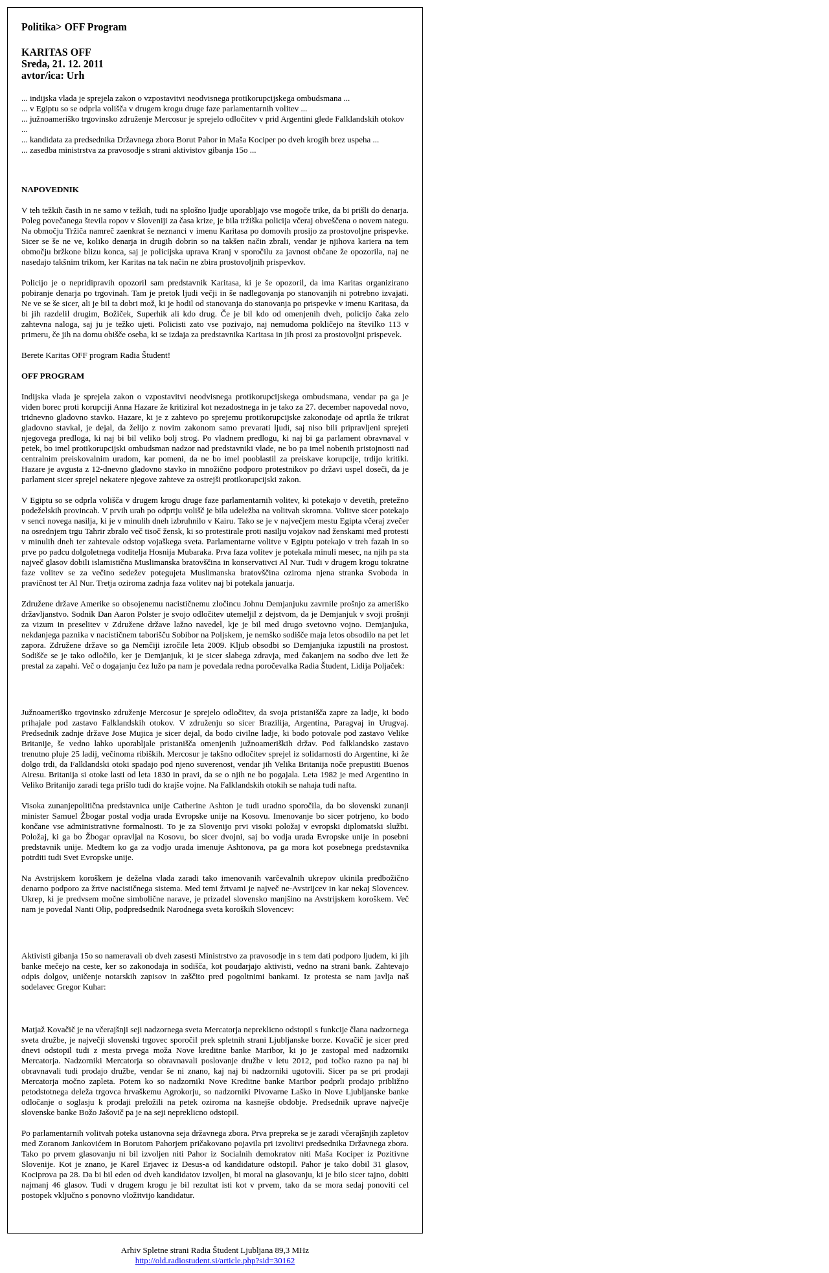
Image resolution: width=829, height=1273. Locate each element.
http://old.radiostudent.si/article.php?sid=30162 (215, 1260)
